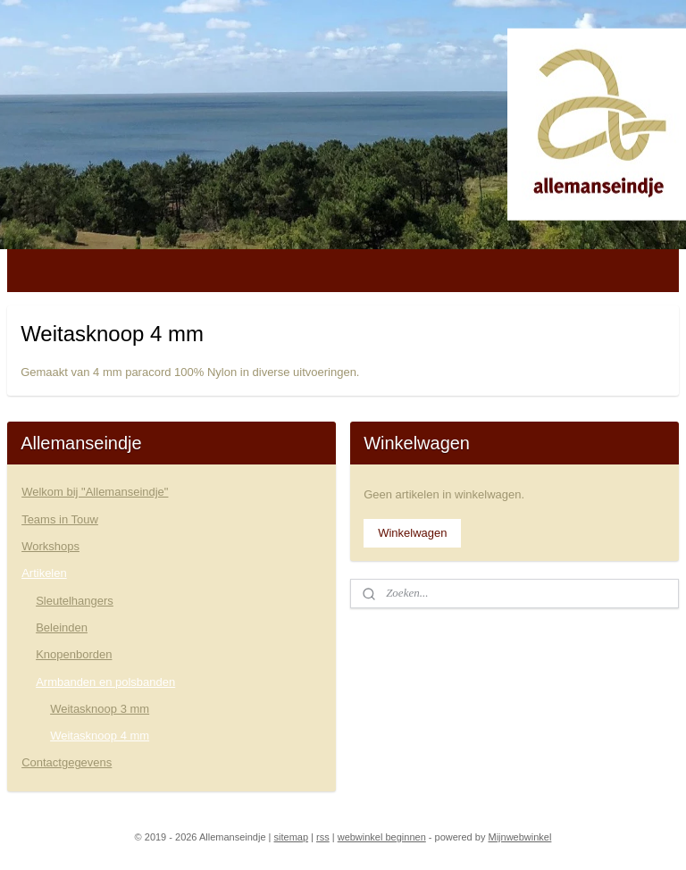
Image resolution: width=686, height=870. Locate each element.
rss (323, 837)
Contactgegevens (66, 762)
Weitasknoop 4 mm (99, 735)
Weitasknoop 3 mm (99, 708)
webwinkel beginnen (382, 837)
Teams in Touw (59, 519)
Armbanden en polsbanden (105, 682)
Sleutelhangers (74, 600)
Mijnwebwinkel (519, 837)
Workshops (50, 546)
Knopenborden (74, 654)
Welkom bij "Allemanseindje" (94, 491)
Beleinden (62, 627)
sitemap (291, 837)
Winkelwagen (412, 533)
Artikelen (44, 573)
